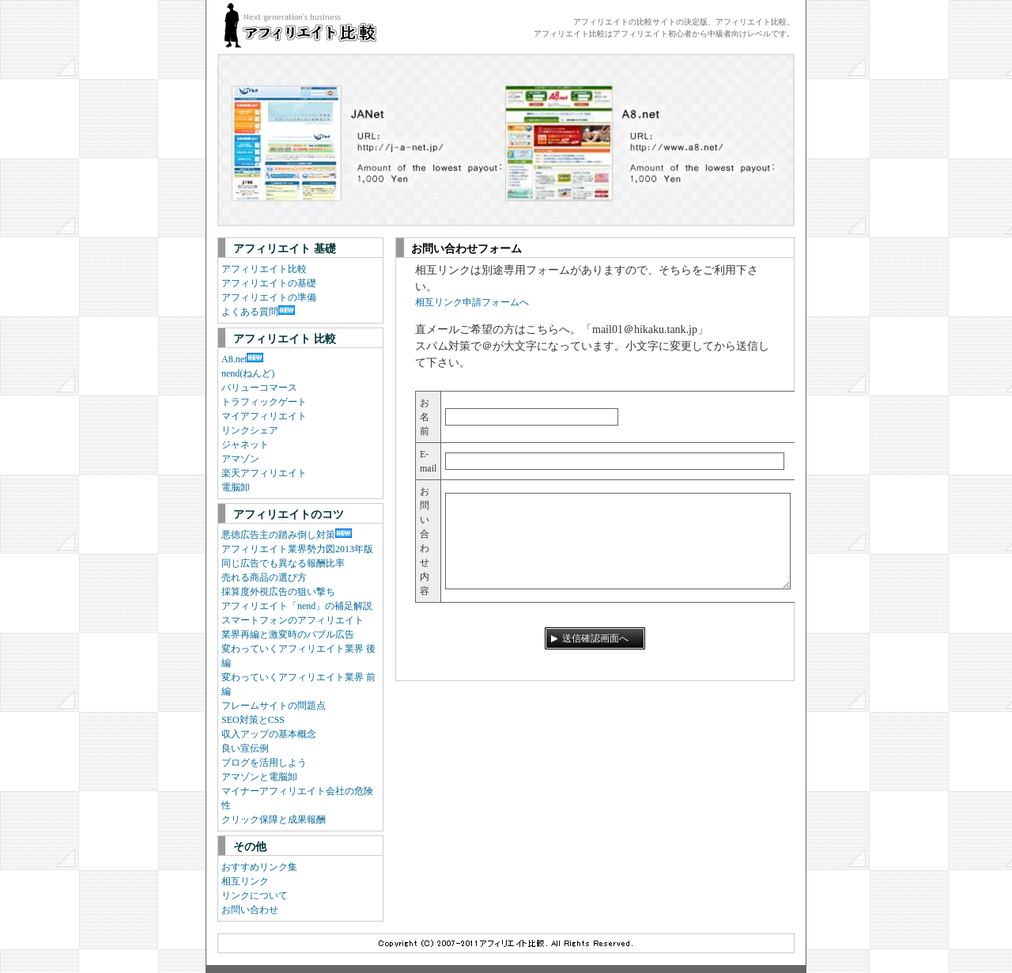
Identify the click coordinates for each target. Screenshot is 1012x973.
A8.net (234, 359)
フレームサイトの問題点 (273, 705)
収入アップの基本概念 (268, 734)
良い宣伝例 (245, 748)
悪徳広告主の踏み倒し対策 (278, 534)
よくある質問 (249, 311)
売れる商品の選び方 (264, 577)
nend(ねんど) (247, 373)
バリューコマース (259, 387)
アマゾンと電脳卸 (259, 776)
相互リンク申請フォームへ (472, 302)
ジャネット (245, 444)
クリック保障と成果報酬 (273, 819)
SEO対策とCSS (253, 719)
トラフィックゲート (264, 401)
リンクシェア (249, 430)
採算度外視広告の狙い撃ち (278, 591)
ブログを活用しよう (264, 762)
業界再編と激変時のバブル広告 (287, 634)
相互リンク (245, 881)
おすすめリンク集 (259, 867)
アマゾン (240, 458)
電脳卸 (235, 487)
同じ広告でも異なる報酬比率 (283, 563)
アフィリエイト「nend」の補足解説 (296, 605)
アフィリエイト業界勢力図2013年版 (297, 549)
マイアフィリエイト (264, 416)
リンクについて (254, 895)
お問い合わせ (249, 909)
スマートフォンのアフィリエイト (292, 620)
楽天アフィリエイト (264, 473)
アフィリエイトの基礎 (268, 283)
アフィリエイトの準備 (268, 297)
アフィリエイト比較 (264, 268)
